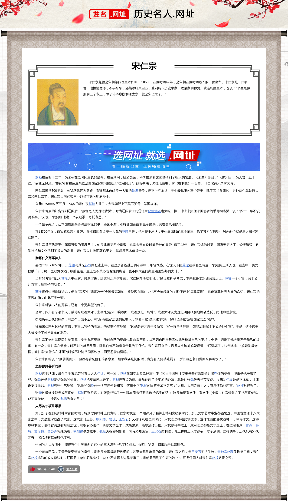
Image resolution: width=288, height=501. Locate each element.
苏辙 (72, 265)
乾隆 (135, 190)
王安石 (124, 419)
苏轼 (88, 265)
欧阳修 (101, 419)
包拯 (100, 373)
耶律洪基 (154, 211)
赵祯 (38, 177)
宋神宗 (222, 452)
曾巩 (112, 419)
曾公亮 (52, 431)
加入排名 (71, 469)
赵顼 (230, 452)
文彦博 (39, 431)
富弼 (249, 425)
